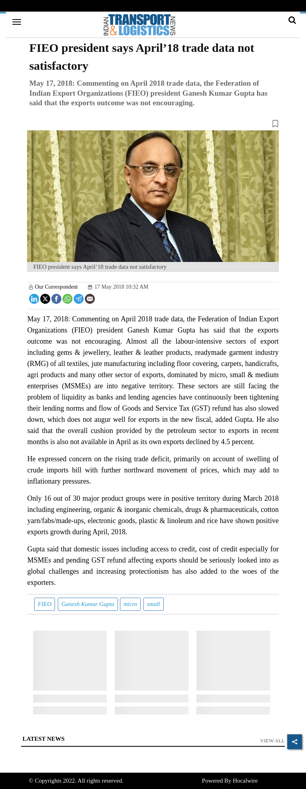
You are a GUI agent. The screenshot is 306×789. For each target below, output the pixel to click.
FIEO (44, 604)
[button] (153, 125)
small (153, 604)
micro (130, 604)
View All (272, 741)
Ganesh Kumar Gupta (87, 604)
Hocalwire (245, 780)
